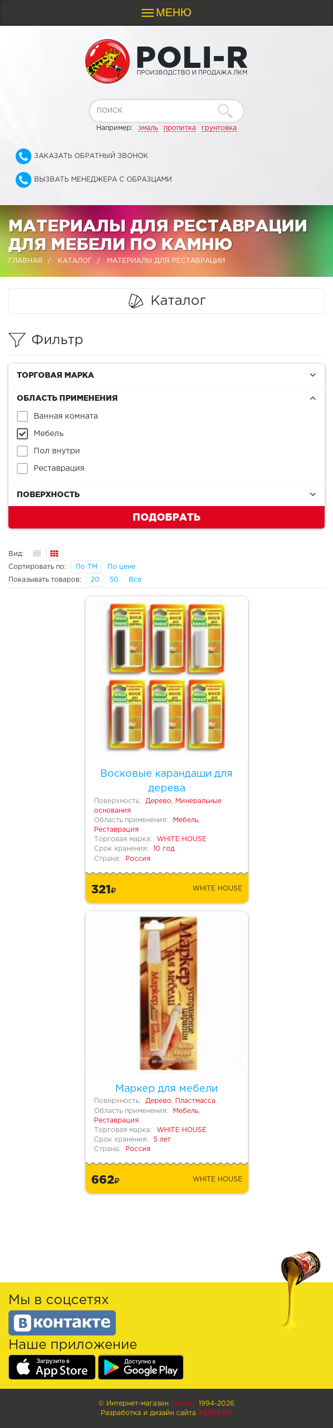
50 (114, 580)
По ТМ (86, 567)
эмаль (148, 128)
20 (95, 580)
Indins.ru (215, 1413)
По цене (121, 567)
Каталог (75, 261)
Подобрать (166, 516)
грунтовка (219, 128)
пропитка (179, 128)
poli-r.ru (183, 1404)
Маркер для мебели (166, 1088)
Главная (25, 261)
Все (135, 580)
